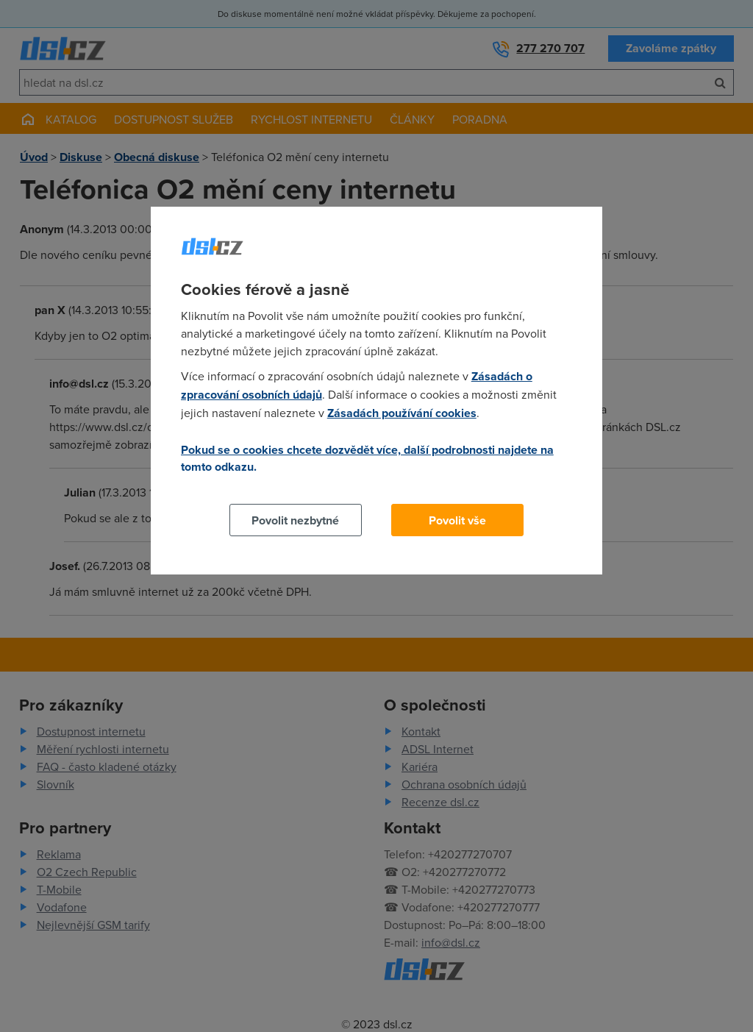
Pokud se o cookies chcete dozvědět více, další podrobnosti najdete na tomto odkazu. (367, 458)
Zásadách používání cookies (402, 413)
